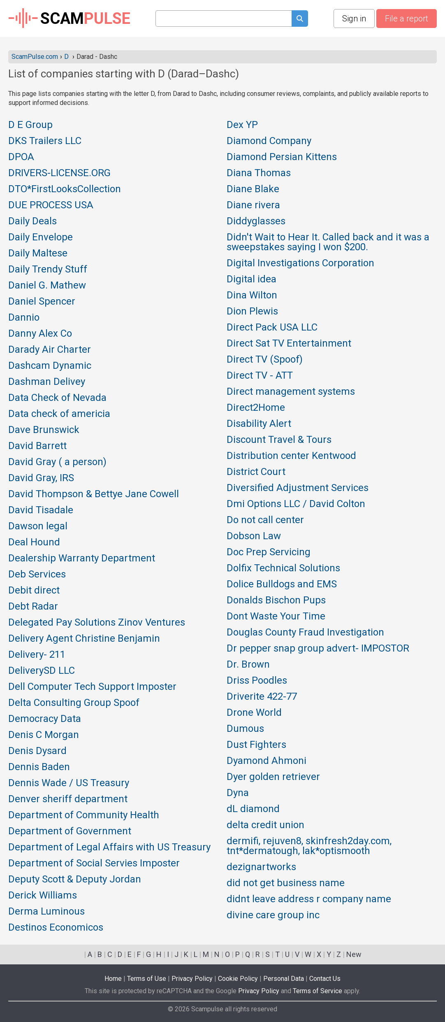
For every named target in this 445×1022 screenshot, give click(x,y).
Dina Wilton (252, 295)
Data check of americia (59, 414)
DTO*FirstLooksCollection (64, 189)
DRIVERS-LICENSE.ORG (59, 173)
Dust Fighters (256, 745)
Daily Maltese (37, 253)
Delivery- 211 (36, 655)
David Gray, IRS (41, 478)
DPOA (21, 157)
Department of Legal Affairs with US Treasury (109, 847)
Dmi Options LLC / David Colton (296, 504)
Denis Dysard (37, 751)
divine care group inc (273, 915)
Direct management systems (291, 391)
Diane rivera (253, 205)
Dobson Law (254, 536)
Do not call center (265, 520)
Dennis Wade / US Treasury (68, 783)
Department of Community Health (83, 815)
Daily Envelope (40, 237)
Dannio (23, 317)
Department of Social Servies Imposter (94, 863)
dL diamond (253, 809)
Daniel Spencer (41, 301)
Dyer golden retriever (273, 777)
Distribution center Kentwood (291, 456)
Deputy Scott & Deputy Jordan (74, 879)
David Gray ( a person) (57, 462)
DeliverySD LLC (41, 671)
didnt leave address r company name (309, 899)
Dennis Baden (39, 767)
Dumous (245, 729)
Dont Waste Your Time (276, 616)
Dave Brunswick (43, 430)
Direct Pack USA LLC (272, 327)
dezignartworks (261, 867)
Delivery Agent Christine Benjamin (84, 638)
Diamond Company (269, 141)
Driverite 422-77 (262, 696)
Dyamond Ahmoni (266, 761)
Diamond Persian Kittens (282, 157)
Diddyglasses (256, 221)
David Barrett (37, 446)
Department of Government (69, 831)
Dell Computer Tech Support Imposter (92, 687)
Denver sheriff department (67, 799)
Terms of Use (146, 978)
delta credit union (265, 825)
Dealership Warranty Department (81, 558)
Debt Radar (33, 606)
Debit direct (34, 590)
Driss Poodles (257, 680)
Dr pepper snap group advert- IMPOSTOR (318, 648)
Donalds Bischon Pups (276, 600)
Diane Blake (253, 189)
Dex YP (242, 125)
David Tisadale (40, 510)
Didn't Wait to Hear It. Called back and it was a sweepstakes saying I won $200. (328, 242)
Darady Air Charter (49, 350)
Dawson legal (37, 526)
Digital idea (251, 279)
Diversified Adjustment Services (298, 488)
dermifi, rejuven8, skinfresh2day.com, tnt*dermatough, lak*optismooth (309, 846)
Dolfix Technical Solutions (283, 568)
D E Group (30, 125)
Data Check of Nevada (57, 398)
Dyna (238, 793)
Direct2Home (256, 408)
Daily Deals (32, 221)
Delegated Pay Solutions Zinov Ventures (96, 622)
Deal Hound (34, 542)
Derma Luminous (46, 911)
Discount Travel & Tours (279, 440)
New (354, 954)
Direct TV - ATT (260, 375)
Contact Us (325, 978)
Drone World (254, 713)
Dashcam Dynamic (49, 366)
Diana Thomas (259, 173)
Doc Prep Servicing (269, 552)
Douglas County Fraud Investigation (305, 632)
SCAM (69, 18)
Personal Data (283, 978)
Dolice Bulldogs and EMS (282, 584)
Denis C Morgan (43, 735)
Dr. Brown (248, 664)
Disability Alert (259, 424)
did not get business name (286, 883)
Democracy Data (44, 719)
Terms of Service (317, 991)
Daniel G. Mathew (47, 285)
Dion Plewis (252, 311)
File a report (406, 18)
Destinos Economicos (55, 927)
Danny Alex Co (40, 333)
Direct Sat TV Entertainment (289, 343)
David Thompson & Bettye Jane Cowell (93, 494)
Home (113, 978)
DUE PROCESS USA (50, 205)
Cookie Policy (238, 978)
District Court (256, 472)
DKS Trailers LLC (44, 141)
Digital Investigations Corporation (300, 263)
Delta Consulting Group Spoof (73, 703)
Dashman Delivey (46, 382)
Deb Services (37, 574)
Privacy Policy (192, 978)
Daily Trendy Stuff (47, 269)
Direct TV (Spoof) (265, 359)
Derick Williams (42, 895)
